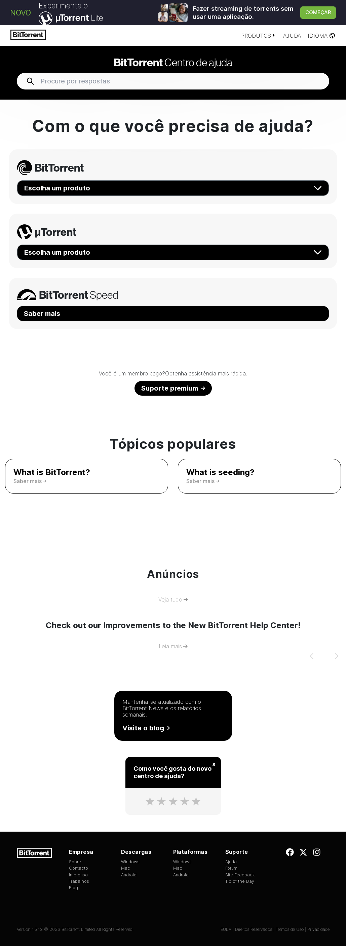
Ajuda (292, 35)
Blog (73, 887)
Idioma (322, 35)
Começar (318, 12)
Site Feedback (240, 874)
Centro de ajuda (173, 62)
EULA (226, 929)
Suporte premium (173, 388)
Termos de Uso (290, 929)
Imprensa (78, 874)
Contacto (78, 868)
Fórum (231, 868)
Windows (130, 861)
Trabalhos (79, 881)
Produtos (258, 35)
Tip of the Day (239, 881)
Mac (125, 868)
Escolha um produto (173, 188)
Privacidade (318, 929)
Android (129, 874)
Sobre (75, 861)
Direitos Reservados (253, 929)
